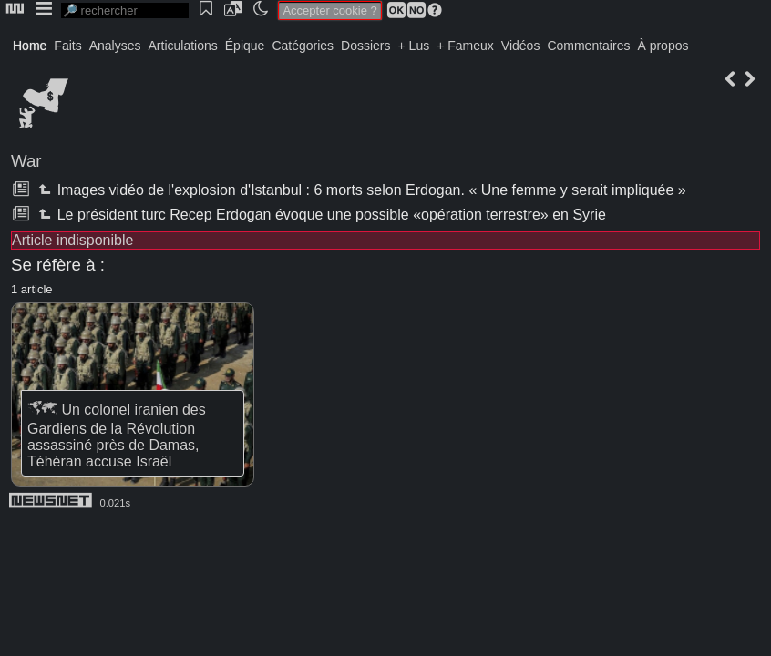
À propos (662, 45)
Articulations (183, 45)
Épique (245, 45)
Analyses (115, 45)
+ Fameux (465, 45)
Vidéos (520, 45)
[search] (125, 10)
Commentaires (588, 45)
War (26, 160)
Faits (67, 45)
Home (29, 45)
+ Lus (414, 45)
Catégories (303, 45)
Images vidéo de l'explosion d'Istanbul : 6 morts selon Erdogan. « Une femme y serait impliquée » (360, 190)
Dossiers (365, 45)
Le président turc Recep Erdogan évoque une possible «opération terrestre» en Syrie (320, 214)
